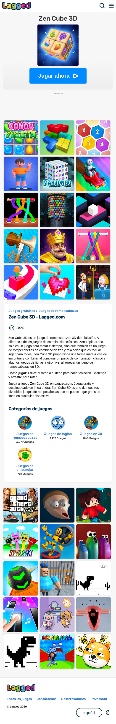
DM (108, 712)
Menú (111, 5)
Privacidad (98, 699)
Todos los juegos (19, 699)
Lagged (17, 6)
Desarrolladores (73, 699)
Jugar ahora (53, 76)
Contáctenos (46, 699)
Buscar (102, 5)
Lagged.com (22, 688)
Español (89, 713)
